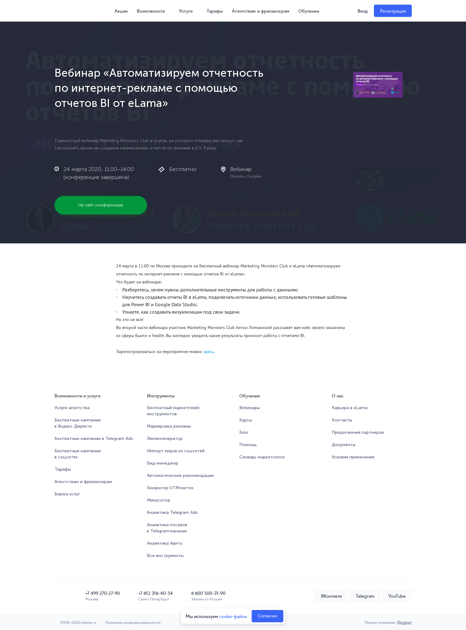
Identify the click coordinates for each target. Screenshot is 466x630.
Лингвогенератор (165, 438)
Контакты (342, 420)
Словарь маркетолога (262, 457)
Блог (244, 432)
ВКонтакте (331, 596)
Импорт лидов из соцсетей (176, 450)
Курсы (245, 420)
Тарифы (215, 11)
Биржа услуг (67, 494)
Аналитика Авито (165, 543)
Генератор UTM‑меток (170, 487)
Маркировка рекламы (169, 426)
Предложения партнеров (358, 432)
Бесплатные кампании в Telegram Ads (94, 438)
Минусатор (158, 500)
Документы (343, 444)
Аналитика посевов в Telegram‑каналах (167, 528)
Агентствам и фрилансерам (260, 11)
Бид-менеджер (162, 463)
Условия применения (353, 457)
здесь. (209, 351)
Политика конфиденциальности (132, 622)
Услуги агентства (72, 407)
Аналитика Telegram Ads (172, 512)
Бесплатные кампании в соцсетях (78, 454)
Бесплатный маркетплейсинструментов (173, 411)
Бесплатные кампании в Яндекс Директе (78, 423)
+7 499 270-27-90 (102, 593)
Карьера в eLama (349, 407)
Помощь (248, 444)
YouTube (397, 596)
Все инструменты (165, 555)
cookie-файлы (233, 616)
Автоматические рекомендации (180, 475)
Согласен (267, 616)
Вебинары (249, 407)
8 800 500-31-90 (208, 593)
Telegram (365, 596)
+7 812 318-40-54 (155, 593)
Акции (118, 11)
